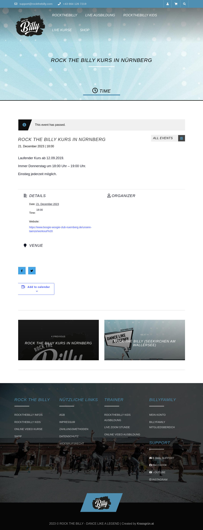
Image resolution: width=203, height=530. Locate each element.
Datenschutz (68, 436)
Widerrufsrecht (71, 443)
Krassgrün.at (145, 523)
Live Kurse (173, 15)
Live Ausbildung (99, 15)
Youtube (157, 472)
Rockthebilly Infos (28, 414)
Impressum (67, 422)
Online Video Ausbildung (122, 434)
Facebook (158, 465)
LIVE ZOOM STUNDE (117, 427)
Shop (55, 30)
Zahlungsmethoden (73, 429)
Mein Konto (157, 414)
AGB (62, 414)
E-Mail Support (161, 458)
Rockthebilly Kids (139, 15)
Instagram (158, 479)
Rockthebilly (63, 15)
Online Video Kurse (28, 429)
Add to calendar (39, 286)
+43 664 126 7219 (76, 3)
